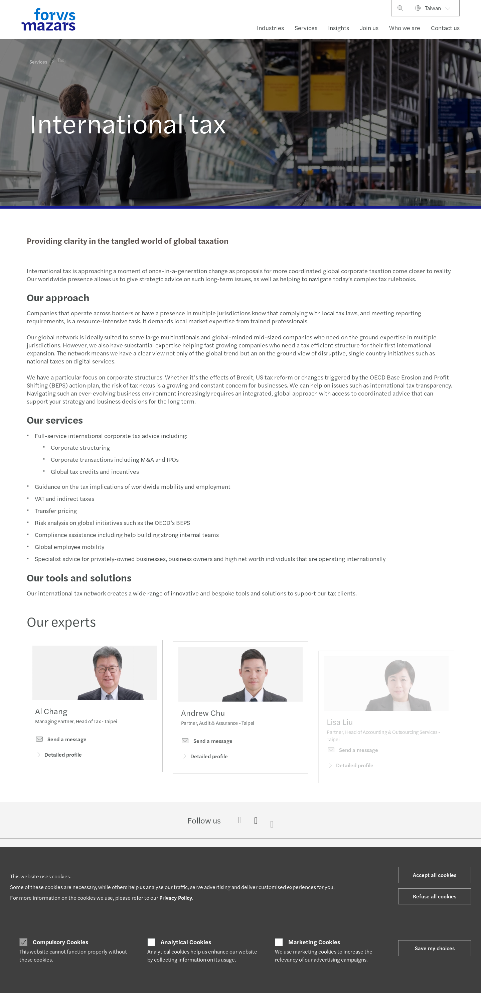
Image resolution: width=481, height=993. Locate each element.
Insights (338, 27)
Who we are (404, 27)
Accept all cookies (434, 875)
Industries (270, 27)
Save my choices (435, 948)
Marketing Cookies (314, 942)
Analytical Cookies (186, 942)
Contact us (445, 27)
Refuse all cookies (434, 896)
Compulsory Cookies (60, 942)
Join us (369, 27)
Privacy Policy (175, 897)
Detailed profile (58, 756)
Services (306, 27)
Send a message (61, 741)
